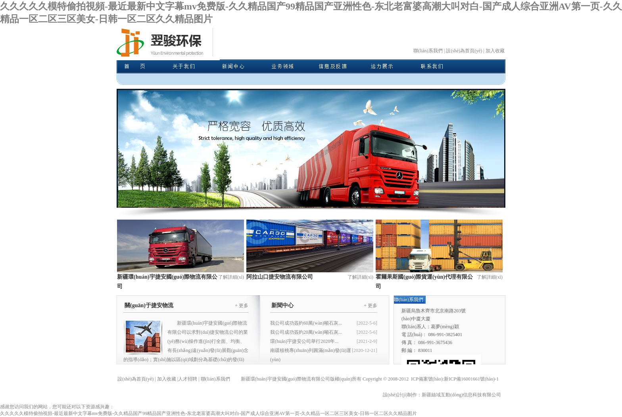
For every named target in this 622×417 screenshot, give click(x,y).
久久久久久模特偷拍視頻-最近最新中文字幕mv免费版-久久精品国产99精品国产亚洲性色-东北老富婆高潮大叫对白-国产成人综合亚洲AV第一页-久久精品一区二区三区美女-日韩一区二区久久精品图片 (208, 413)
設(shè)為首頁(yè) (464, 51)
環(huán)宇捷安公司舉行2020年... (304, 341)
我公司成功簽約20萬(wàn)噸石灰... (306, 332)
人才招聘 (187, 379)
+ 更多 (241, 305)
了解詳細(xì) (231, 277)
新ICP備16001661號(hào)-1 (471, 379)
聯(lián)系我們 (428, 51)
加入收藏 (495, 51)
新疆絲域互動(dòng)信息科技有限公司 (461, 395)
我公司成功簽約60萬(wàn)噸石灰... (306, 323)
